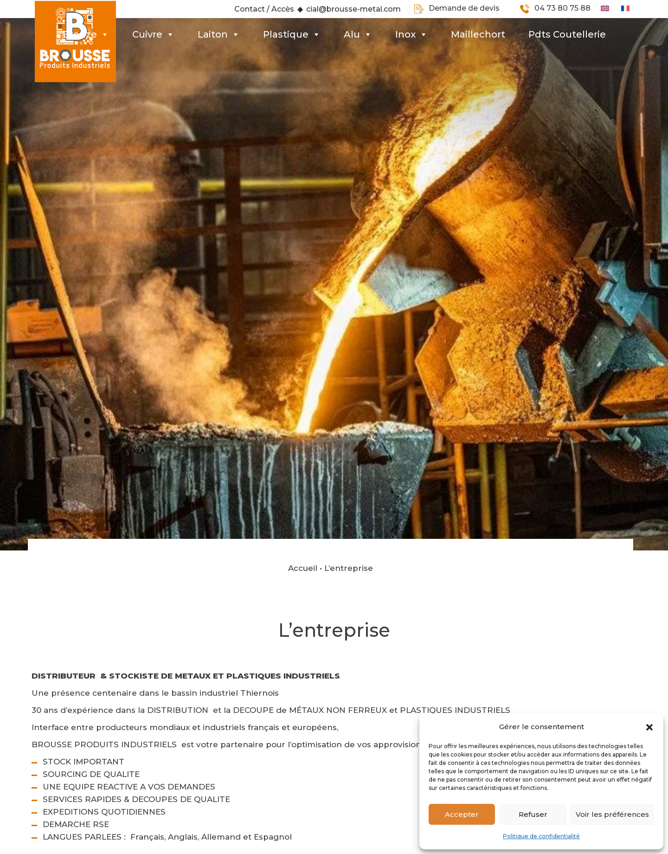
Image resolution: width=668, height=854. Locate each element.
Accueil (302, 523)
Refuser (533, 814)
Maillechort (478, 34)
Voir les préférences (612, 814)
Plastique (292, 34)
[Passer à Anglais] (611, 8)
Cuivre (153, 34)
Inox (411, 34)
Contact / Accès (264, 9)
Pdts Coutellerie (567, 34)
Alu (358, 34)
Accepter (462, 814)
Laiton (219, 34)
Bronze (86, 34)
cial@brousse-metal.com (353, 9)
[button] (649, 726)
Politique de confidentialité (541, 836)
